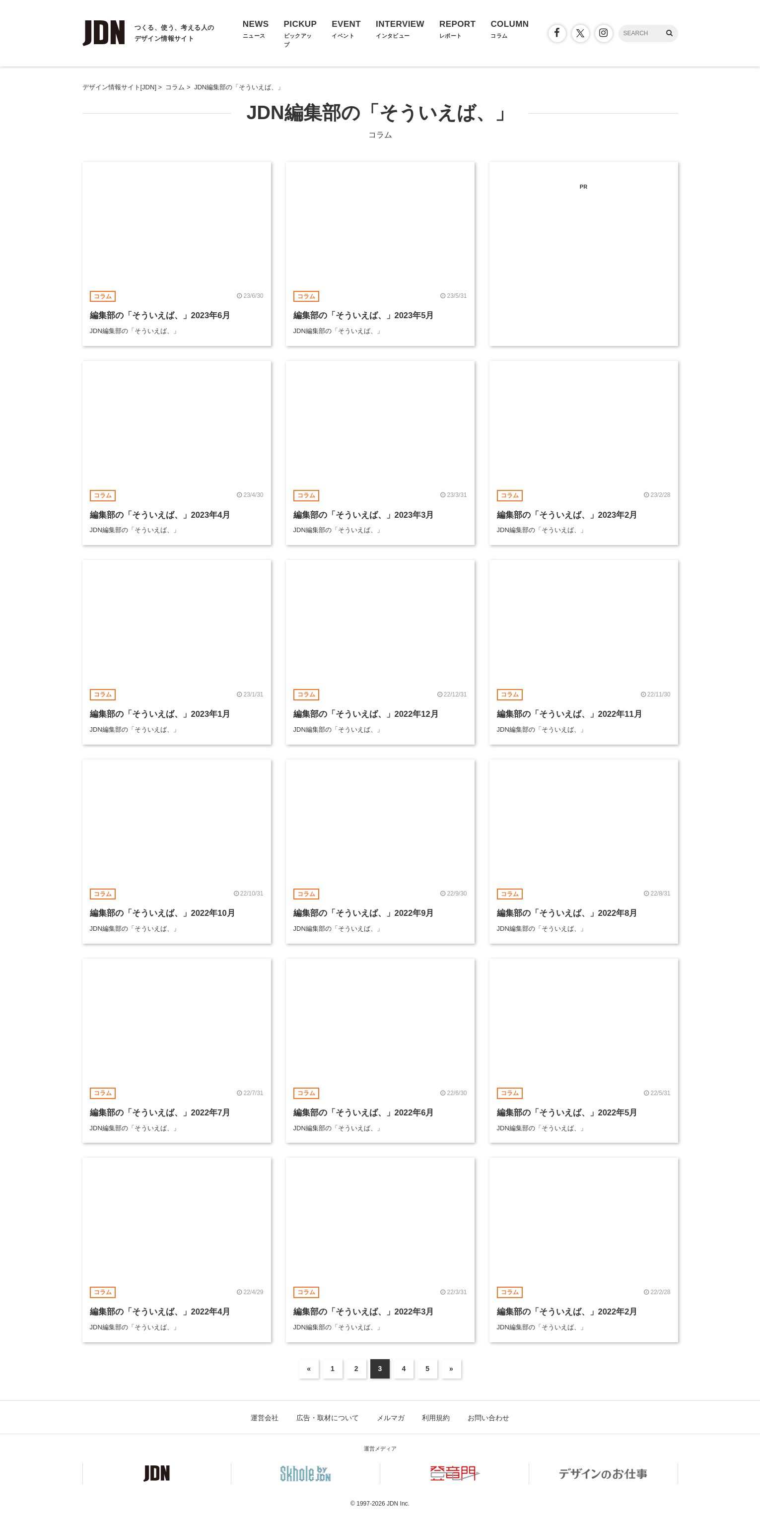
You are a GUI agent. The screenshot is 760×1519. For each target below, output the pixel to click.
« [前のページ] (309, 1369)
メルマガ (391, 1418)
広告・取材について (327, 1418)
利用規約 (436, 1418)
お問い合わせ (488, 1418)
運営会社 (264, 1418)
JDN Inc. (398, 1503)
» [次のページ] (451, 1369)
